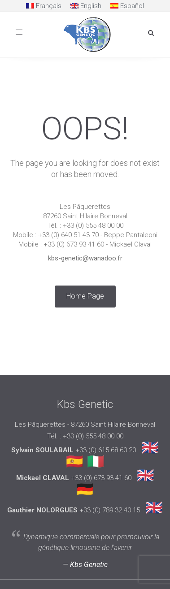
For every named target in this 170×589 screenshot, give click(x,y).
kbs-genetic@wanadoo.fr (85, 258)
